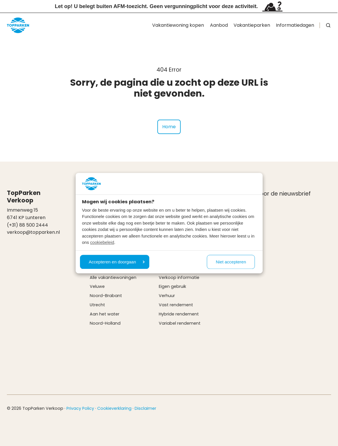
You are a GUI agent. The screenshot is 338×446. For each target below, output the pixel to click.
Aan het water (104, 314)
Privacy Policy (80, 408)
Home (169, 126)
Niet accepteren (231, 261)
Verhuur (167, 295)
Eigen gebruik (172, 286)
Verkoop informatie (179, 277)
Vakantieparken (252, 25)
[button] (328, 25)
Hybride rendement (179, 314)
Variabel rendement (179, 323)
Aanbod (219, 25)
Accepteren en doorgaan (117, 261)
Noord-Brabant (106, 295)
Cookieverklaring (114, 408)
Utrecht (97, 305)
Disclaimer (145, 408)
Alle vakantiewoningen (113, 277)
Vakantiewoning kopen (178, 25)
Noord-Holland (105, 323)
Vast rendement (176, 305)
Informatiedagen (295, 25)
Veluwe (97, 286)
